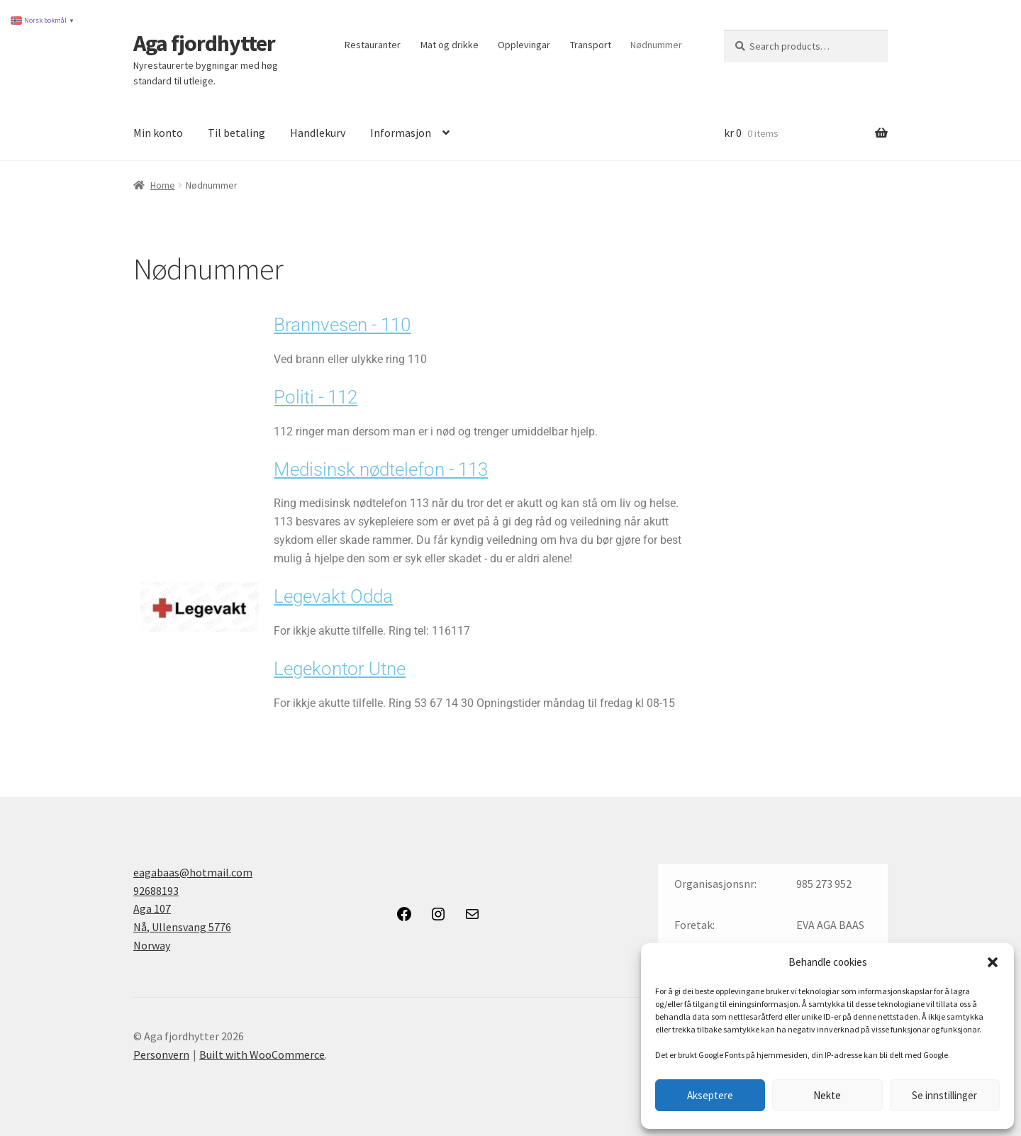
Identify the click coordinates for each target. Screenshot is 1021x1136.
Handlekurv (317, 133)
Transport (590, 44)
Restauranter (373, 44)
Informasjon (400, 133)
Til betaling (236, 133)
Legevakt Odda (333, 596)
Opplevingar (524, 44)
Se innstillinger (944, 1095)
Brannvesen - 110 (342, 324)
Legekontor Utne (340, 668)
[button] (993, 962)
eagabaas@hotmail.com (192, 872)
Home (162, 185)
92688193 (156, 891)
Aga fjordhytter (204, 43)
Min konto (158, 133)
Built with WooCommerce (262, 1054)
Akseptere (710, 1095)
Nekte (827, 1095)
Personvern (161, 1054)
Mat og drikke (449, 44)
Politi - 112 (315, 397)
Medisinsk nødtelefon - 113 (381, 469)
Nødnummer (656, 44)
